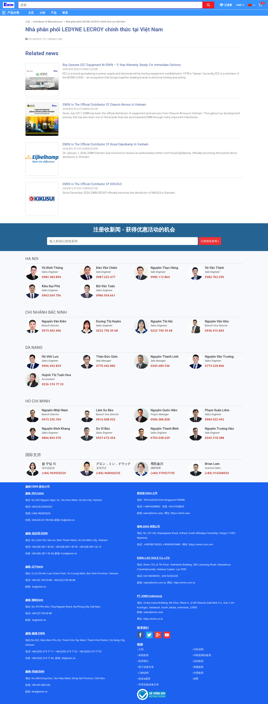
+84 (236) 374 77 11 (43, 651)
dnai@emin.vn (39, 691)
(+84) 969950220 (54, 473)
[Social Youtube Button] (167, 635)
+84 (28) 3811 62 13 (90, 546)
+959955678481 (172, 544)
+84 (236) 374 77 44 (43, 658)
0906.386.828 (160, 419)
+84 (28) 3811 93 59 (66, 546)
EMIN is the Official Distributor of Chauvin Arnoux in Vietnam (104, 104)
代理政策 (198, 672)
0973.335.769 (51, 419)
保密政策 (143, 655)
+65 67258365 (176, 506)
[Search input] (108, 5)
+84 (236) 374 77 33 (90, 651)
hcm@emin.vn (69, 553)
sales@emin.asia (153, 513)
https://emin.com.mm (201, 544)
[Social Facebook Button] (140, 635)
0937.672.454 (105, 438)
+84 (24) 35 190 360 (43, 520)
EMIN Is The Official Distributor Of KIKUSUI (92, 184)
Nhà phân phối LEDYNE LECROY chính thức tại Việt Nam (95, 21)
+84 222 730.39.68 (42, 580)
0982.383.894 (51, 277)
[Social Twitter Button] (149, 635)
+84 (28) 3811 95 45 (43, 553)
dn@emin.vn (68, 658)
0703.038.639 (160, 438)
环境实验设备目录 (148, 684)
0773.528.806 (214, 366)
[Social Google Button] (158, 635)
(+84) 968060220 (108, 473)
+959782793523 (153, 544)
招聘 (195, 678)
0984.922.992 (214, 419)
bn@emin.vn (39, 586)
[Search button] (208, 5)
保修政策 (198, 666)
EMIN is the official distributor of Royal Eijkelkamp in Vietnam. (106, 144)
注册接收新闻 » (210, 241)
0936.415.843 (214, 330)
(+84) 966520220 (41, 513)
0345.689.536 (160, 366)
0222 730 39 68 (107, 330)
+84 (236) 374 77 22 (66, 651)
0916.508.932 (105, 419)
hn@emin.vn (68, 520)
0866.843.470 (51, 438)
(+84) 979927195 (163, 473)
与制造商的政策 (202, 655)
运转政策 (198, 661)
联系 (65, 12)
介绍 (42, 12)
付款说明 (198, 649)
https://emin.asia (180, 513)
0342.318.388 (214, 438)
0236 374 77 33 (53, 384)
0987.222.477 (105, 277)
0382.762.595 (214, 277)
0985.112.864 (160, 277)
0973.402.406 (51, 330)
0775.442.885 (105, 366)
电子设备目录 (146, 666)
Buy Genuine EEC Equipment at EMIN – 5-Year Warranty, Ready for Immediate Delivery (122, 65)
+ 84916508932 (151, 506)
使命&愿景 (144, 678)
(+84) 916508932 (217, 473)
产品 (53, 12)
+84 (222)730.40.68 (64, 580)
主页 (31, 12)
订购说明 (143, 672)
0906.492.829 (51, 366)
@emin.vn (40, 619)
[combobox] (108, 5)
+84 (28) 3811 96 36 (43, 546)
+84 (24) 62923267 (42, 506)
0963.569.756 (51, 295)
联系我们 (143, 661)
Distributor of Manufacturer (48, 21)
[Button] (3, 13)
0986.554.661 (105, 295)
